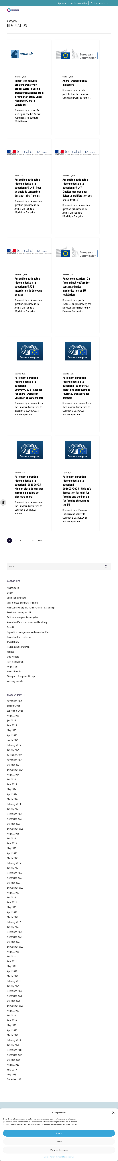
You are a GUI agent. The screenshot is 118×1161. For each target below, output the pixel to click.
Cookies (46, 1157)
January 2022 (13, 927)
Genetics (11, 627)
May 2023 (11, 848)
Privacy (52, 1157)
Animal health (14, 671)
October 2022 (13, 882)
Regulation (12, 666)
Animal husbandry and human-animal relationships (31, 607)
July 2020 (11, 1015)
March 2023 (12, 858)
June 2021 (12, 961)
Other (10, 592)
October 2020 (13, 1000)
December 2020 (14, 991)
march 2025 (12, 740)
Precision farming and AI (19, 612)
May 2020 (11, 1025)
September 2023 (15, 828)
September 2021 (15, 946)
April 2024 (12, 794)
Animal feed (13, 588)
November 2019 (14, 1055)
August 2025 (13, 715)
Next (40, 540)
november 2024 (14, 760)
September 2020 (15, 1005)
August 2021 (13, 951)
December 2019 (14, 1050)
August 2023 (13, 833)
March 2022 (12, 917)
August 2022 (13, 892)
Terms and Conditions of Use (65, 1157)
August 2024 (13, 774)
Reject (59, 1141)
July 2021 (11, 956)
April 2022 (12, 912)
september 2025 (15, 710)
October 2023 (13, 823)
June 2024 (12, 784)
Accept (59, 1133)
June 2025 (12, 725)
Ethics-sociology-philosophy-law (23, 617)
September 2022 (15, 887)
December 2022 (14, 873)
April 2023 (12, 853)
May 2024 (11, 789)
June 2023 (12, 843)
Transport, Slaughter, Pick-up (21, 676)
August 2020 (13, 1010)
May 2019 (11, 1074)
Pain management (15, 661)
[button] (113, 1112)
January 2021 (13, 986)
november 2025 (14, 701)
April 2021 (12, 971)
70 (32, 540)
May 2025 (11, 730)
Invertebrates (13, 642)
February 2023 (14, 863)
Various (10, 651)
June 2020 (12, 1020)
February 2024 (14, 804)
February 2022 (14, 922)
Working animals (15, 681)
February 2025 (14, 745)
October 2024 (13, 764)
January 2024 (13, 809)
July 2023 (11, 838)
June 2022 (12, 902)
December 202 (14, 1079)
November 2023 (14, 819)
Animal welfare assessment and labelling (27, 622)
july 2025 (11, 720)
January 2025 (13, 750)
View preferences (59, 1150)
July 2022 (11, 897)
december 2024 (14, 755)
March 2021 (12, 976)
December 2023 (14, 814)
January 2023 (13, 868)
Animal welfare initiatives (19, 637)
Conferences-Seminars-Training (22, 602)
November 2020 (14, 996)
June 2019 (12, 1069)
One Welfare (13, 656)
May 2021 (11, 966)
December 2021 (14, 932)
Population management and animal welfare (28, 632)
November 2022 (14, 878)
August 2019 (13, 1064)
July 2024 (11, 779)
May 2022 (11, 907)
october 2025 (13, 705)
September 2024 (15, 769)
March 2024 (12, 799)
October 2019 (13, 1059)
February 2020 (14, 1040)
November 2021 (14, 937)
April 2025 (12, 735)
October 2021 (13, 941)
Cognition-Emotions (16, 597)
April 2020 (12, 1030)
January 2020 (13, 1045)
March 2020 (12, 1035)
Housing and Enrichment (18, 647)
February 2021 (14, 981)
